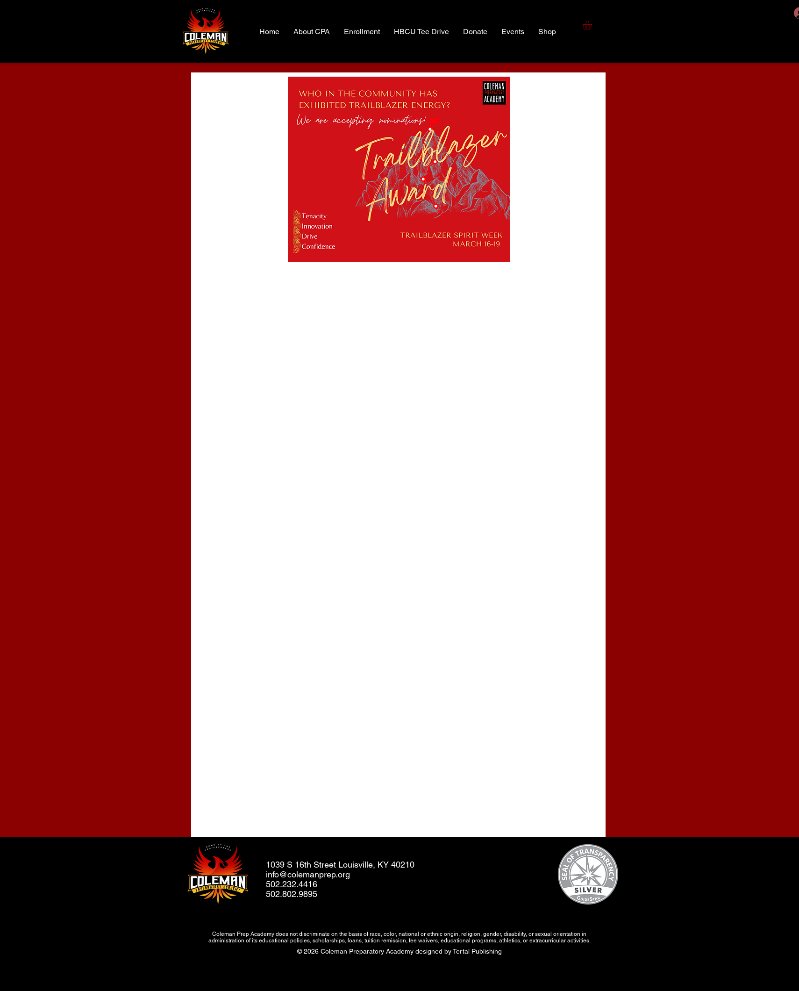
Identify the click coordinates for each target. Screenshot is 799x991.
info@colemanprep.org (308, 874)
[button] (593, 25)
